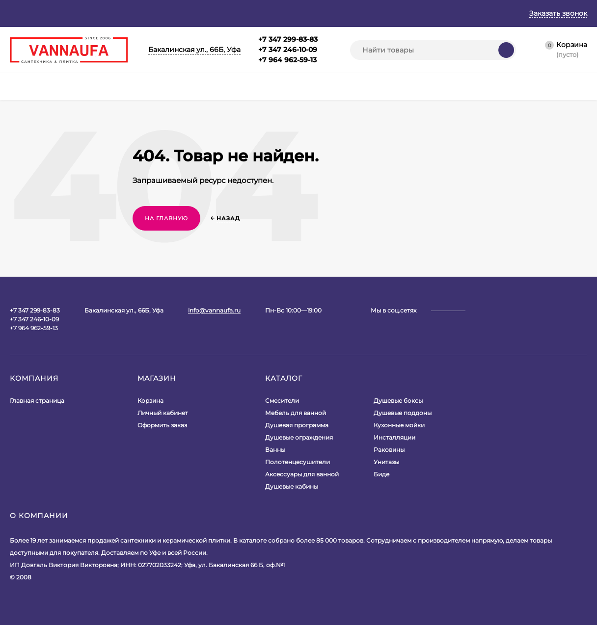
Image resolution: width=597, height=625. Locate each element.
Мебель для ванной (295, 413)
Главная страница (37, 400)
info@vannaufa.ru (214, 310)
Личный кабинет (162, 413)
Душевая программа (296, 425)
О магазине (72, 13)
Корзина (150, 400)
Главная (23, 13)
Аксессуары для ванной (302, 474)
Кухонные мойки (399, 425)
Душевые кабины (291, 486)
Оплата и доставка (226, 13)
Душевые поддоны (403, 413)
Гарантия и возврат (143, 13)
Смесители (282, 400)
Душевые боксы (398, 400)
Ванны (275, 449)
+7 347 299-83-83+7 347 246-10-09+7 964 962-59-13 (288, 49)
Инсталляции (394, 437)
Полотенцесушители (297, 462)
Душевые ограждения (299, 437)
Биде (381, 474)
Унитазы (386, 462)
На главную (166, 218)
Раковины (389, 449)
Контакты (291, 13)
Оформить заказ (162, 425)
